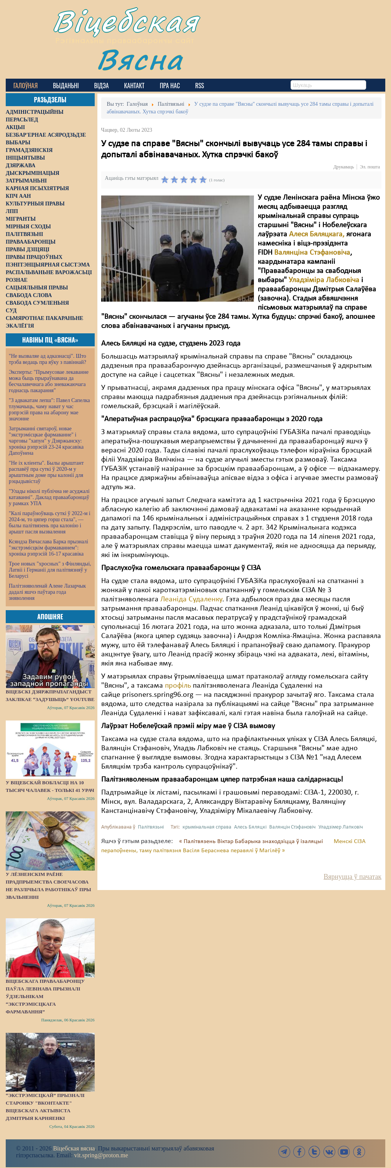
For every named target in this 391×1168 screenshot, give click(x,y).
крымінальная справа (207, 827)
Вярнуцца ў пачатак (352, 876)
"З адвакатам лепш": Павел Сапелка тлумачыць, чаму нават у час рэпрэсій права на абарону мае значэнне (49, 409)
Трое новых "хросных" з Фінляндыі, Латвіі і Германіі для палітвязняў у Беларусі (50, 570)
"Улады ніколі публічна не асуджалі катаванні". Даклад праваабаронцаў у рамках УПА (49, 497)
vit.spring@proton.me (101, 1155)
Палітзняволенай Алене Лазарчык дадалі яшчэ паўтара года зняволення (47, 592)
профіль (178, 686)
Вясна (139, 59)
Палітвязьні (151, 827)
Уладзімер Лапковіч (340, 827)
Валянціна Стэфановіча (312, 253)
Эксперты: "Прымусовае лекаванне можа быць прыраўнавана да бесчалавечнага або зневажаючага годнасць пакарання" (49, 381)
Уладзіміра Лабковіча (324, 280)
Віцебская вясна (74, 1148)
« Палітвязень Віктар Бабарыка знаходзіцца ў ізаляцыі (252, 841)
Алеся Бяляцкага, (316, 234)
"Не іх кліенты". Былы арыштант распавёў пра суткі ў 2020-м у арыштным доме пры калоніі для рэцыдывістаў (46, 472)
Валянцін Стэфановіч (292, 827)
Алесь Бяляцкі (250, 827)
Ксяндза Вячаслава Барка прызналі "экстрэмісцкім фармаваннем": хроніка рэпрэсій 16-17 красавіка (48, 548)
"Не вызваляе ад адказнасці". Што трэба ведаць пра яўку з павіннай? (47, 359)
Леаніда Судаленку (191, 599)
